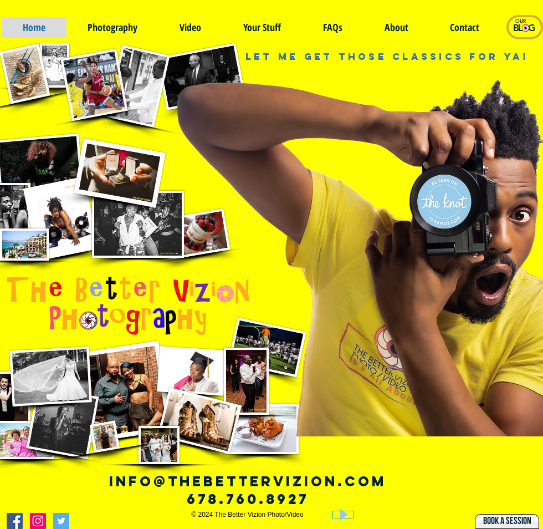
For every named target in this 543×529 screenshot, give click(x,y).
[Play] (343, 514)
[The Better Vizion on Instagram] (38, 521)
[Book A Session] (507, 521)
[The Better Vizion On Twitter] (61, 521)
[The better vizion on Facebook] (15, 521)
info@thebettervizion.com (247, 481)
